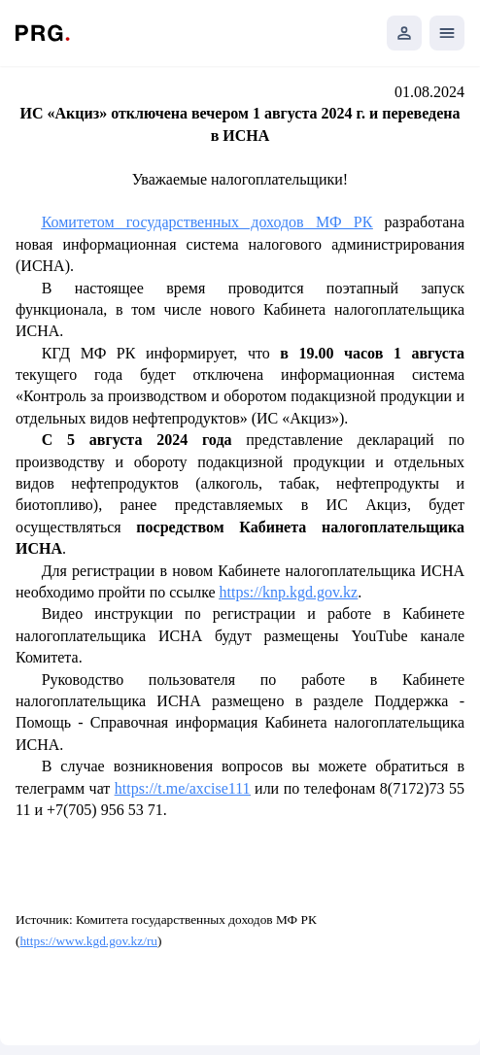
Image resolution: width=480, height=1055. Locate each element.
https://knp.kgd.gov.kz (289, 592)
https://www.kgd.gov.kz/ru (88, 941)
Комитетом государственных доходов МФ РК (207, 222)
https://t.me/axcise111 (183, 788)
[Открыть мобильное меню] (446, 33)
